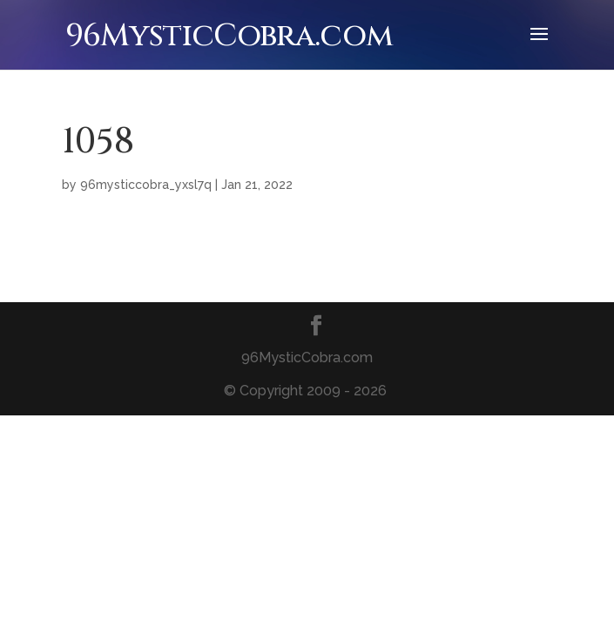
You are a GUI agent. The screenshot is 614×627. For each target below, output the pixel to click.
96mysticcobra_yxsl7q (146, 185)
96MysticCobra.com (229, 36)
